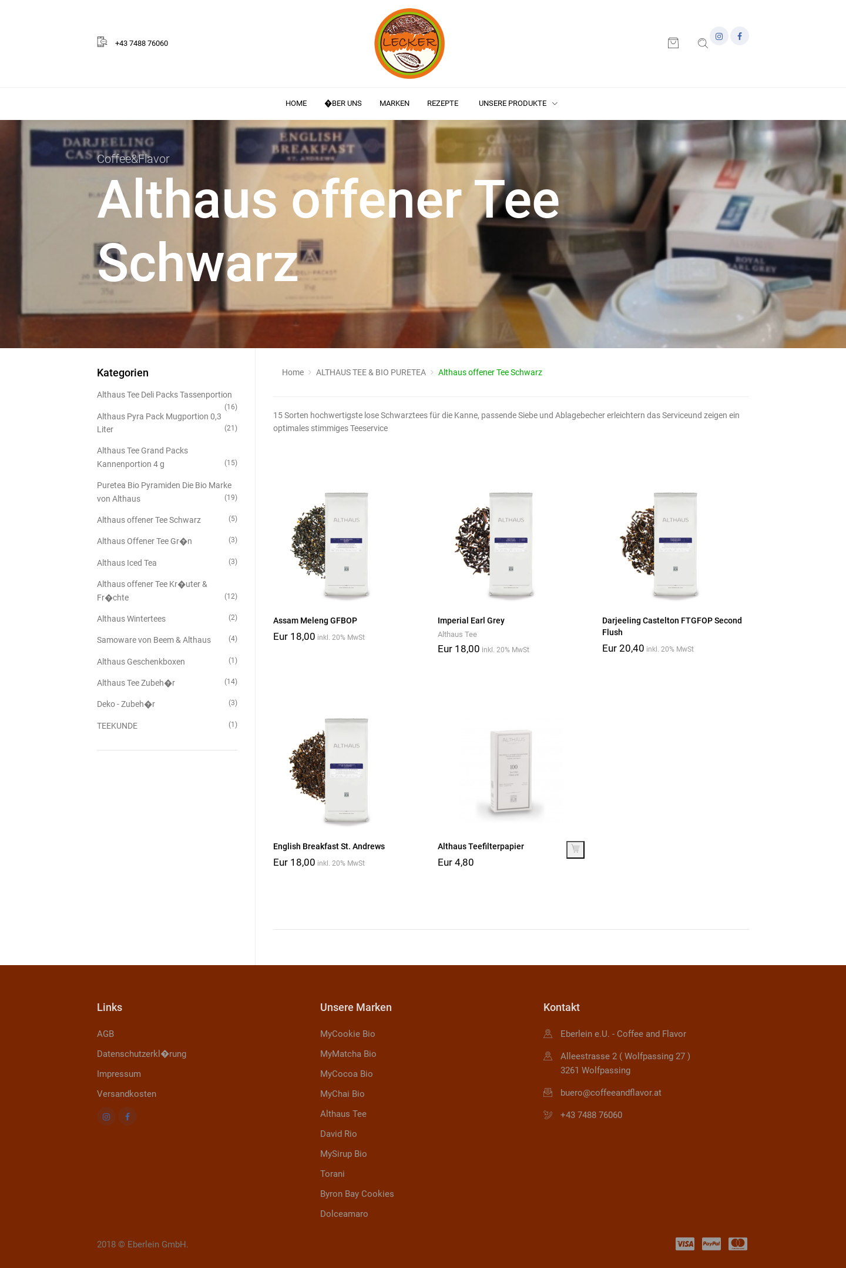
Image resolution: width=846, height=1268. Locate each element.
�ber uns (343, 103)
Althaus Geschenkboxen (167, 660)
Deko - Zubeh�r (167, 703)
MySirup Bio (343, 1154)
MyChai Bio (342, 1094)
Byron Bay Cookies (357, 1194)
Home (296, 103)
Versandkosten (126, 1094)
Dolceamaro (344, 1214)
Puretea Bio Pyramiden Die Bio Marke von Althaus (167, 491)
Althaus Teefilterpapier (481, 846)
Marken (394, 103)
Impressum (119, 1074)
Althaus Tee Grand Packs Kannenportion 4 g (167, 457)
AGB (105, 1034)
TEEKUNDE (167, 724)
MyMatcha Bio (348, 1054)
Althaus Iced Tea (167, 562)
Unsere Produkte (518, 103)
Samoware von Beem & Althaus (167, 639)
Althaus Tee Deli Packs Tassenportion (167, 395)
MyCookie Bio (347, 1034)
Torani (332, 1174)
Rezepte (442, 103)
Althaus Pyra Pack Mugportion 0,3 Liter (167, 423)
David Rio (338, 1134)
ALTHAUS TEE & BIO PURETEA (371, 372)
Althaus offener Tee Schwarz (167, 519)
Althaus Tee (457, 634)
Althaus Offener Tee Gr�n (167, 540)
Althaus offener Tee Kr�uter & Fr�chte (167, 590)
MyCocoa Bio (346, 1074)
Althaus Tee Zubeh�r (167, 682)
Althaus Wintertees (167, 617)
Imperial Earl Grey (471, 620)
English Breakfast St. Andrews (329, 846)
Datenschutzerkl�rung (141, 1054)
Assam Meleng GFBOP (315, 620)
